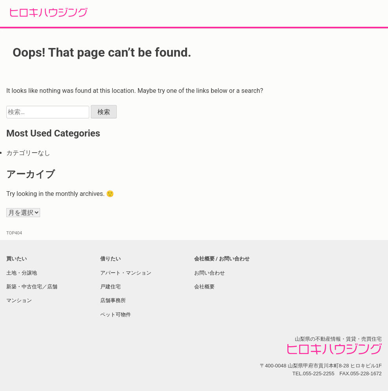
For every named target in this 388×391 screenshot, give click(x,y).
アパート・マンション (125, 273)
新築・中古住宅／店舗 (31, 287)
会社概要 (204, 287)
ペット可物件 (115, 314)
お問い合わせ (209, 273)
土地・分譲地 (21, 273)
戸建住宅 (110, 287)
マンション (19, 300)
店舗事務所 (113, 300)
